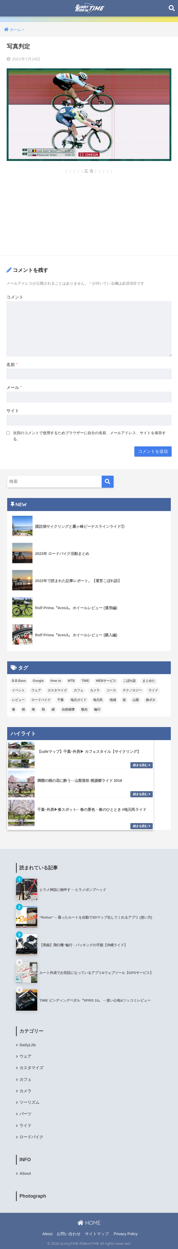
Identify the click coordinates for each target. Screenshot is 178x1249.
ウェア (25, 1056)
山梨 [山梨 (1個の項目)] (136, 700)
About (25, 1173)
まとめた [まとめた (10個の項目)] (148, 681)
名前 (12, 364)
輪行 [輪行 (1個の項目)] (97, 709)
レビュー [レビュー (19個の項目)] (18, 700)
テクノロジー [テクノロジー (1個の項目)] (132, 690)
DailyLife (27, 1045)
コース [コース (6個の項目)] (111, 690)
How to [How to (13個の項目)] (56, 681)
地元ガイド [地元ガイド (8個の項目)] (78, 700)
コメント (14, 297)
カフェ (25, 1079)
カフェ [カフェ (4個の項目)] (78, 690)
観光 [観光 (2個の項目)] (84, 709)
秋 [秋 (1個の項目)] (43, 709)
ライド (25, 1125)
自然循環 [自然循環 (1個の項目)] (68, 709)
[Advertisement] (89, 214)
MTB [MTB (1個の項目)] (71, 681)
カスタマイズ (31, 1068)
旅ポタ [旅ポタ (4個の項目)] (150, 700)
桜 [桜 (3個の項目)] (23, 709)
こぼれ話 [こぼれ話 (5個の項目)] (129, 681)
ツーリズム (29, 1102)
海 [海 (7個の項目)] (33, 709)
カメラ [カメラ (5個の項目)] (95, 690)
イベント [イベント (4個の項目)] (18, 690)
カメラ (25, 1091)
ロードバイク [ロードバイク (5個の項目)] (41, 700)
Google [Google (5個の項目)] (38, 681)
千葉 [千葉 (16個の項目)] (60, 700)
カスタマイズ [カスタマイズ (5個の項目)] (57, 690)
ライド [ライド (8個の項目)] (153, 690)
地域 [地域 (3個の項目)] (113, 700)
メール (14, 387)
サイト (12, 410)
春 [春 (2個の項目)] (13, 709)
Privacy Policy (126, 1234)
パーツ (25, 1114)
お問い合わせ (69, 1234)
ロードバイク (31, 1137)
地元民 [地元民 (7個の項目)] (98, 700)
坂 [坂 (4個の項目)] (124, 700)
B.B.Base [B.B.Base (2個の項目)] (19, 681)
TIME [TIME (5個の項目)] (85, 681)
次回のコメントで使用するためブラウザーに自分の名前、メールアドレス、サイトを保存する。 (89, 436)
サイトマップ (97, 1234)
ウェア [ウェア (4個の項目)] (36, 690)
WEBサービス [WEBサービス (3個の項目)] (106, 681)
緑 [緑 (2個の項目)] (53, 709)
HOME (88, 1222)
